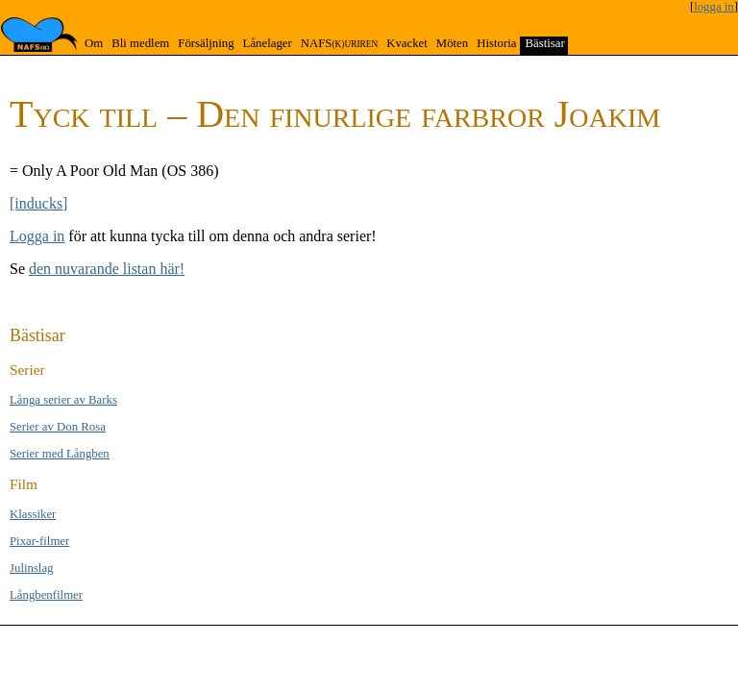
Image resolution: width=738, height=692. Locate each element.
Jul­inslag (32, 568)
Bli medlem (140, 43)
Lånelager (267, 43)
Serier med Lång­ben (60, 453)
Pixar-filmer (39, 541)
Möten (452, 43)
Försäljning (206, 43)
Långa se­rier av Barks (63, 400)
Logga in (37, 236)
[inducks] (38, 203)
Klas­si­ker (33, 514)
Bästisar (544, 43)
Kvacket (407, 43)
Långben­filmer (46, 595)
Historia (496, 43)
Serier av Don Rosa (58, 426)
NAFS (339, 43)
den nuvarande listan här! (106, 268)
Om (94, 43)
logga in (714, 6)
